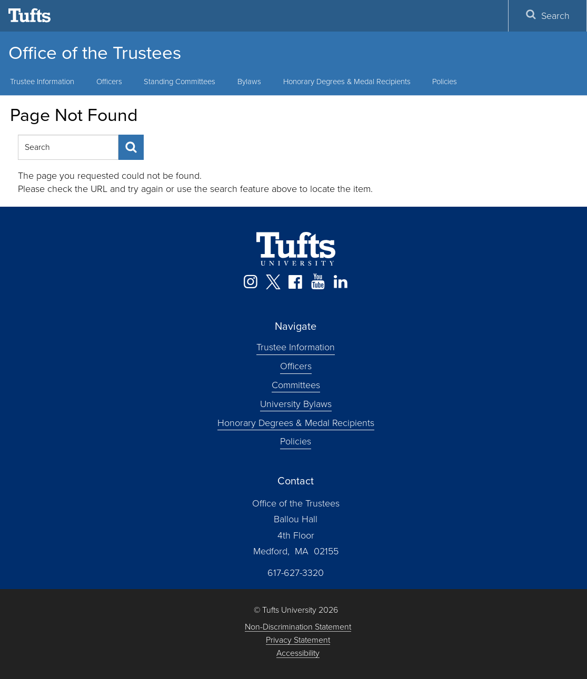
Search (547, 16)
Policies (444, 81)
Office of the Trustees (94, 52)
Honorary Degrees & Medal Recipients (347, 81)
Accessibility (298, 653)
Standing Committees (179, 81)
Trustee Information (295, 347)
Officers (109, 81)
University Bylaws (296, 403)
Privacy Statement (298, 640)
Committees (296, 385)
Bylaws (249, 81)
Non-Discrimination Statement (298, 627)
